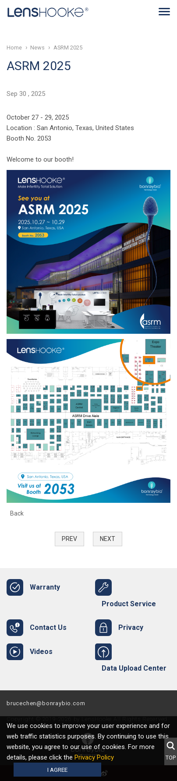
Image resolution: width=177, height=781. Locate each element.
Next (107, 538)
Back (17, 513)
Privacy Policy (94, 757)
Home (14, 47)
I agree (57, 769)
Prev (69, 538)
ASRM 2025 (67, 47)
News (37, 47)
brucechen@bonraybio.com (46, 703)
